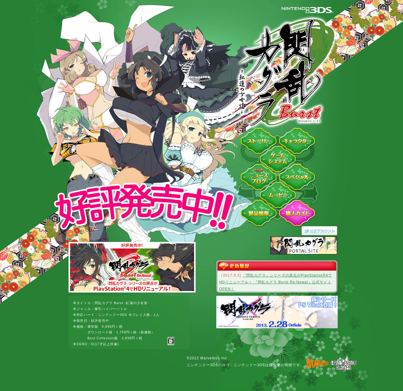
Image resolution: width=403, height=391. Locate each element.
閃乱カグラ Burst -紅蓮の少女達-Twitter (321, 231)
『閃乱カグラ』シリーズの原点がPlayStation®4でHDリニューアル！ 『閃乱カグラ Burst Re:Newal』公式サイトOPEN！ (275, 282)
